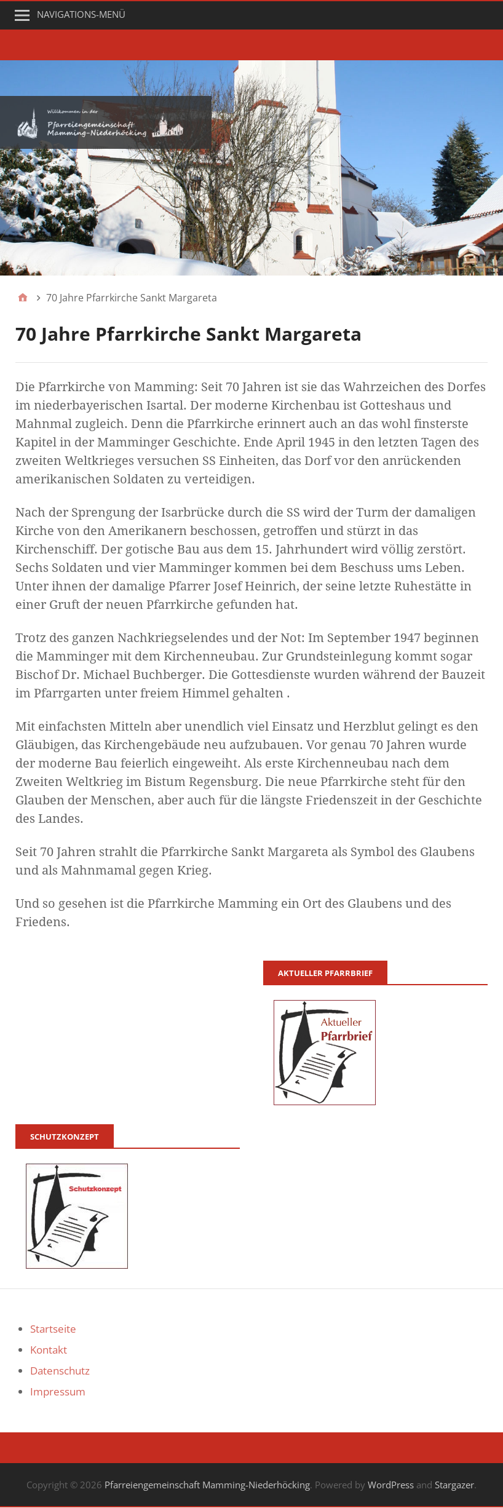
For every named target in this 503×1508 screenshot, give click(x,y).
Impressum (57, 1391)
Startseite (53, 1329)
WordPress (391, 1484)
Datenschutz (60, 1370)
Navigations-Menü (81, 14)
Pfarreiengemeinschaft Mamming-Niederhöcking (207, 1484)
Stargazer (454, 1484)
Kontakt (48, 1350)
